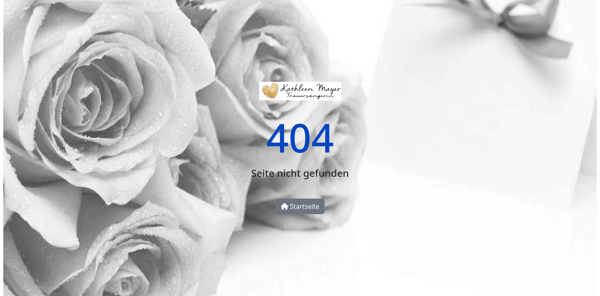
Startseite (300, 206)
